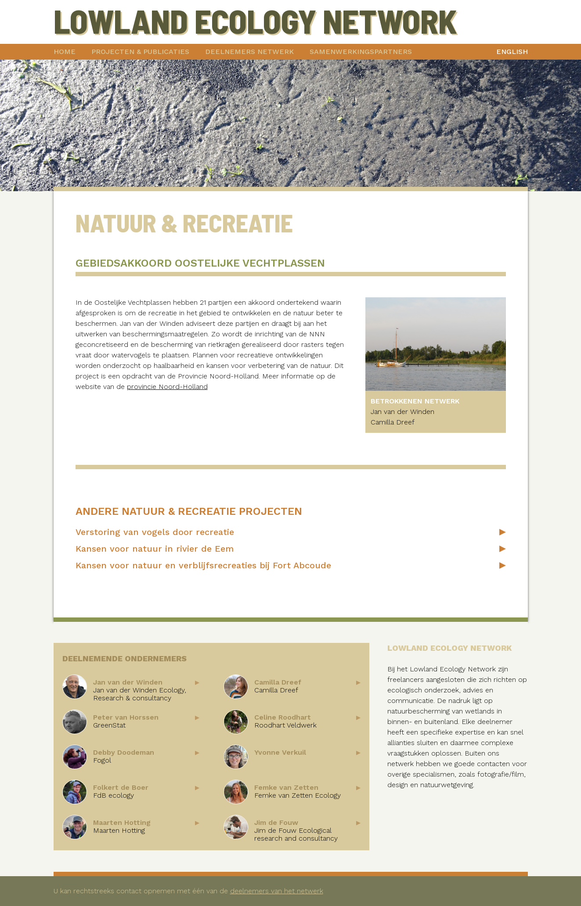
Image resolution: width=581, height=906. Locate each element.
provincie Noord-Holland (167, 386)
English (512, 51)
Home (65, 51)
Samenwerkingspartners (361, 51)
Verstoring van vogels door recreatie (155, 532)
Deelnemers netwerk (249, 51)
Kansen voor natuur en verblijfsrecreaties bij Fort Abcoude (203, 565)
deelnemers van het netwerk (276, 891)
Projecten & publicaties (140, 51)
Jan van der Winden (402, 411)
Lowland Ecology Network (255, 20)
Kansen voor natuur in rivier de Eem (155, 548)
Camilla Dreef (393, 422)
